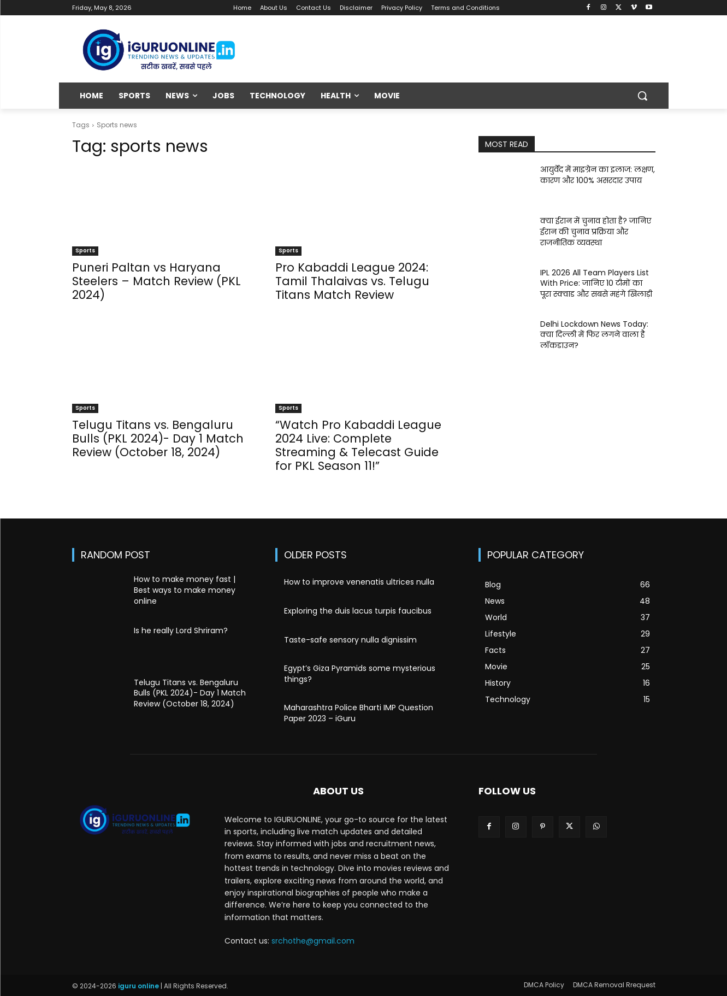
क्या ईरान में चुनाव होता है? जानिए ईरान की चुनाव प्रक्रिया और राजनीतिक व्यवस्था (595, 231)
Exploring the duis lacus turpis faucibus (358, 610)
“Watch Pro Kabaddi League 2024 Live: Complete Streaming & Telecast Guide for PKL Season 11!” (358, 445)
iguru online (138, 986)
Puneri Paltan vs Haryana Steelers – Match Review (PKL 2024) (156, 281)
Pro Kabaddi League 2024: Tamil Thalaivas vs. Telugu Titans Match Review (352, 281)
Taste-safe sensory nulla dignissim (350, 639)
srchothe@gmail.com (312, 940)
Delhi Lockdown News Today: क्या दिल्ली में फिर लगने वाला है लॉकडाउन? (594, 335)
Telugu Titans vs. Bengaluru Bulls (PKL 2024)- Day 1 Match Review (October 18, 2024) (158, 438)
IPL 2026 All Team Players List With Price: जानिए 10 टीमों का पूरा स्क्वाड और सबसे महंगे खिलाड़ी (596, 283)
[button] (642, 95)
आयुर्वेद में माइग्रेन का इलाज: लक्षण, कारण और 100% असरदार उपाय (597, 175)
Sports (85, 250)
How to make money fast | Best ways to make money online (184, 590)
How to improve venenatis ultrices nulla (359, 581)
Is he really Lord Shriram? (181, 630)
